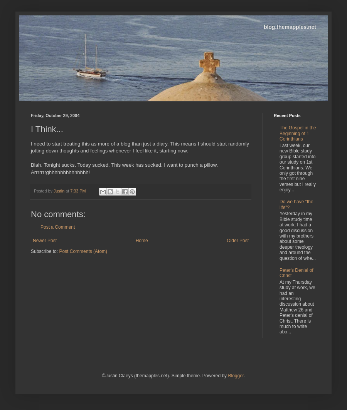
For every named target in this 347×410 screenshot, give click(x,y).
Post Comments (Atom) (83, 251)
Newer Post (45, 240)
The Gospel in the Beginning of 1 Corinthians (298, 133)
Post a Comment (57, 227)
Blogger (236, 375)
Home (142, 240)
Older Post (238, 240)
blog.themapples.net (290, 27)
